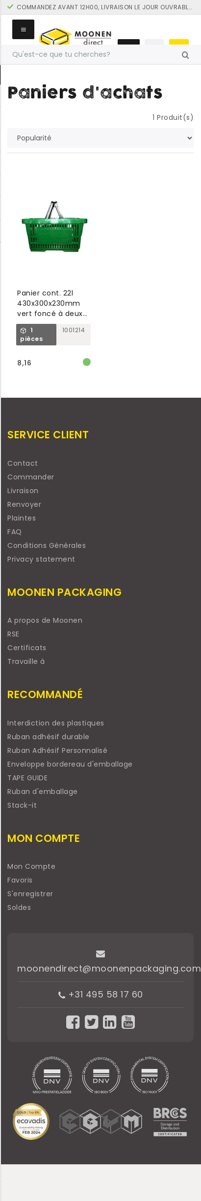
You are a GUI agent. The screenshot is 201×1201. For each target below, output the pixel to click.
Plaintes (21, 518)
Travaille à (26, 661)
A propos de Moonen (44, 620)
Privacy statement (41, 559)
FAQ (14, 532)
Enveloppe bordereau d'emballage (70, 764)
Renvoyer (24, 504)
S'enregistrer (30, 894)
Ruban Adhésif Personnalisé (57, 750)
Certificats (27, 648)
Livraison (23, 491)
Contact (22, 463)
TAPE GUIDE (27, 778)
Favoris (20, 880)
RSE (13, 634)
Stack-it (22, 805)
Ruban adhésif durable (48, 737)
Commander (30, 477)
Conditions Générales (46, 545)
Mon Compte (31, 866)
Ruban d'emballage (42, 791)
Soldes (19, 907)
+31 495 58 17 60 (100, 994)
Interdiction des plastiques (55, 723)
